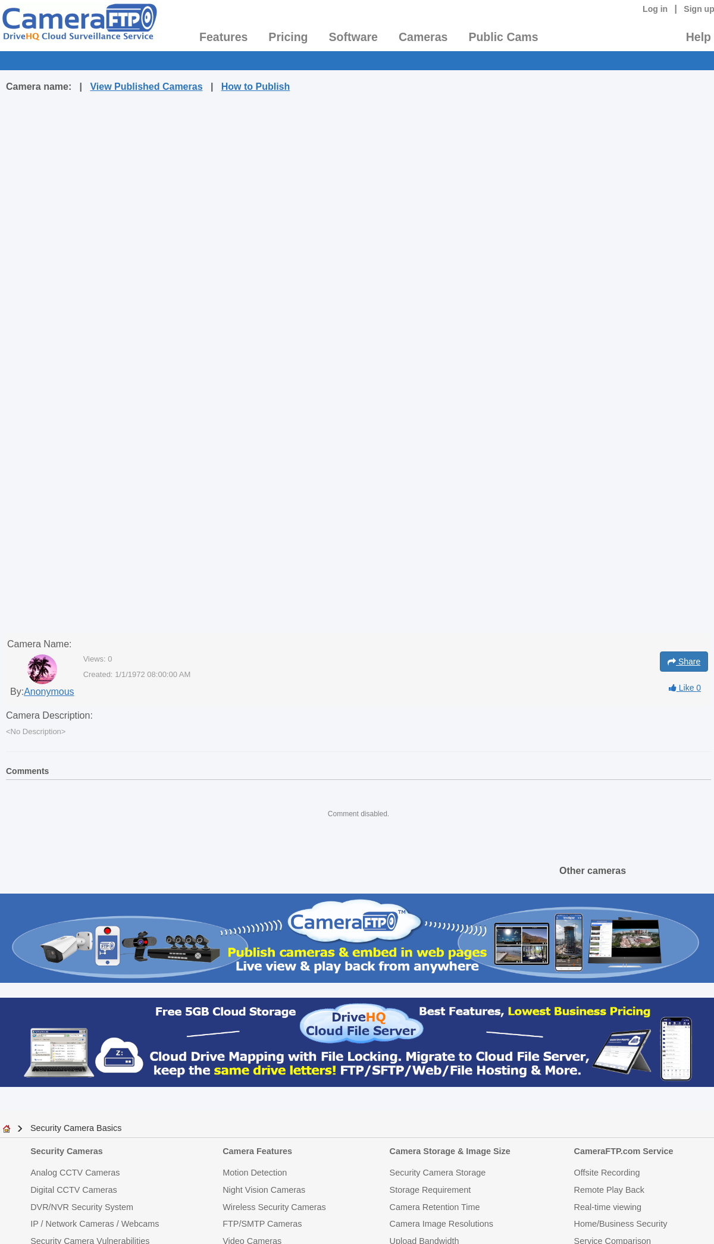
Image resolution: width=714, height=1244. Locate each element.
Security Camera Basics (76, 1128)
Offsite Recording (607, 1172)
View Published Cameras (146, 87)
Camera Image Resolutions (441, 1224)
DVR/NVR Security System (81, 1207)
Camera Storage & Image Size (450, 1151)
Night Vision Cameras (264, 1190)
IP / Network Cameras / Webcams (94, 1224)
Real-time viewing (608, 1207)
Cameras (423, 36)
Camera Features (257, 1151)
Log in (655, 9)
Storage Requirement (430, 1190)
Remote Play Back (609, 1190)
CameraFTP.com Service (624, 1151)
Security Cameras (66, 1151)
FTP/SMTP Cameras (262, 1224)
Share (684, 661)
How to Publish (255, 87)
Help (698, 36)
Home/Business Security (621, 1224)
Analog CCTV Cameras (75, 1172)
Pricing (288, 36)
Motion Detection (255, 1172)
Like (685, 687)
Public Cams (503, 36)
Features (223, 36)
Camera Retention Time (435, 1207)
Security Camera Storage (438, 1172)
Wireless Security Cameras (274, 1207)
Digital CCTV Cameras (73, 1190)
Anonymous (49, 692)
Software (353, 36)
